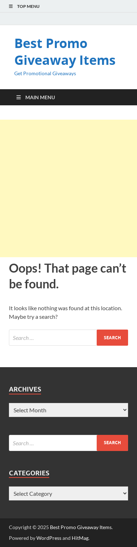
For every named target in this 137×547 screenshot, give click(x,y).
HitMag (80, 538)
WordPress (48, 538)
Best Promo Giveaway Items (65, 51)
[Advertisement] (68, 188)
